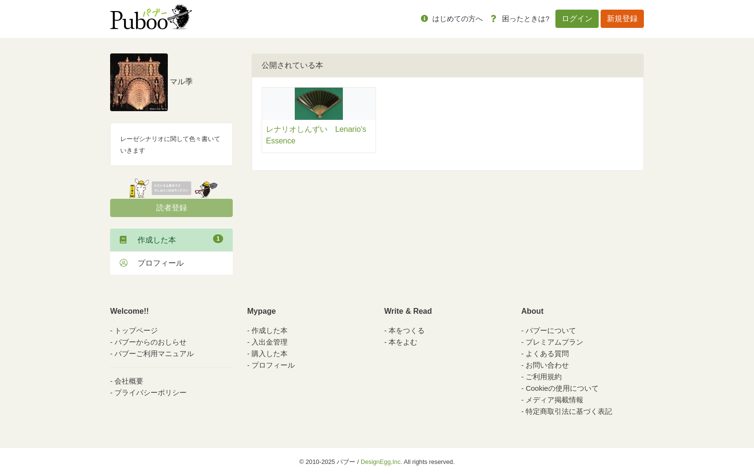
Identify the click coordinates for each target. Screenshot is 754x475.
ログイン (577, 18)
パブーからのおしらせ (150, 342)
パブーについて (551, 330)
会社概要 (128, 381)
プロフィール (152, 263)
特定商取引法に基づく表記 (569, 411)
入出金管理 (269, 342)
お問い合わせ (547, 365)
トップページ (136, 330)
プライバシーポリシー (150, 392)
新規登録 (622, 18)
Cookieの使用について (562, 388)
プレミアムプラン (554, 342)
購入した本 (269, 353)
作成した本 (171, 239)
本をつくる (407, 330)
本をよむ (403, 342)
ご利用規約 (544, 376)
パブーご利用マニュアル (154, 353)
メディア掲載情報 (554, 400)
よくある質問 (547, 353)
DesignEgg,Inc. (381, 461)
